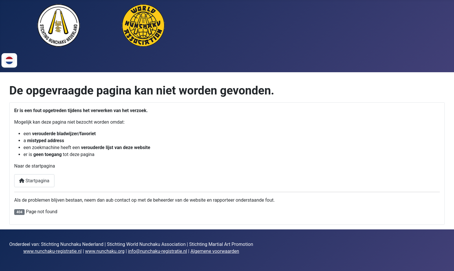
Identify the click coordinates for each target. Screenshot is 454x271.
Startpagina (34, 180)
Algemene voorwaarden (215, 251)
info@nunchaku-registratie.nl (157, 251)
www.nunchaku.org (105, 251)
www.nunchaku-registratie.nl (52, 251)
